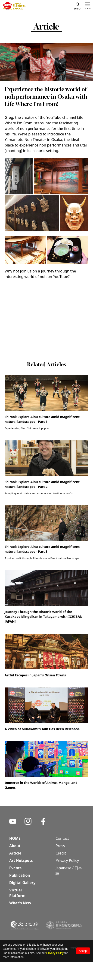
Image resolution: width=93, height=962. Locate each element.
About (15, 845)
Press (60, 845)
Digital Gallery (22, 882)
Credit (61, 853)
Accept (83, 951)
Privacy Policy (55, 953)
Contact (62, 838)
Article (15, 853)
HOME (15, 838)
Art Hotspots (21, 860)
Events (15, 867)
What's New (20, 902)
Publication (19, 875)
